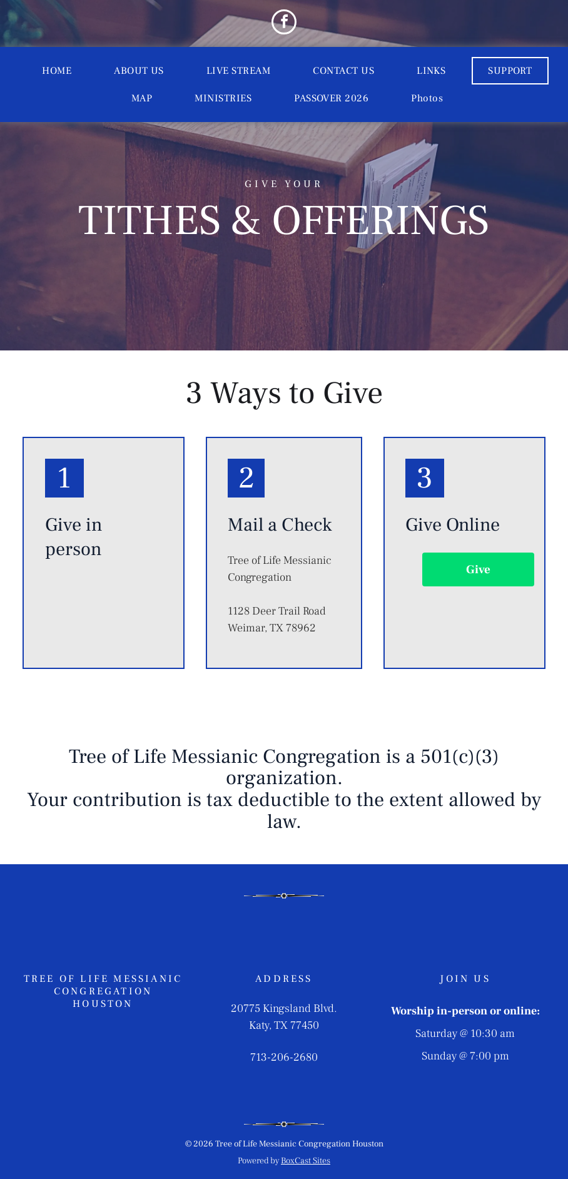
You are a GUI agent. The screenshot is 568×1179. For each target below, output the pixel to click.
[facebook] (284, 23)
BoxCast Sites (305, 1160)
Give (478, 569)
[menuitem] (57, 70)
